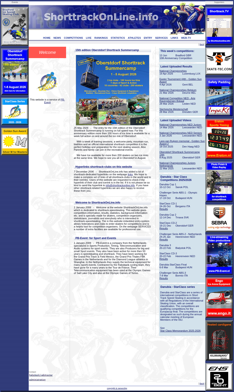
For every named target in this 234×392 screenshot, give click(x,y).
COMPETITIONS (73, 37)
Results (163, 209)
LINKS (174, 37)
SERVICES (161, 37)
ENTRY (148, 37)
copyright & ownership (117, 388)
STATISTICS (118, 37)
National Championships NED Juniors (180, 124)
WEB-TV (186, 37)
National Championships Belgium (177, 90)
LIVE (88, 37)
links (130, 174)
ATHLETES (134, 37)
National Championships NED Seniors (180, 133)
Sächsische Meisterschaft (173, 109)
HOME (47, 37)
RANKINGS (101, 37)
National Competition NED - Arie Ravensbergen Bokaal (177, 99)
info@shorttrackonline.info (120, 185)
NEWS (57, 37)
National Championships (173, 71)
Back (202, 44)
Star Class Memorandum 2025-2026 (180, 330)
